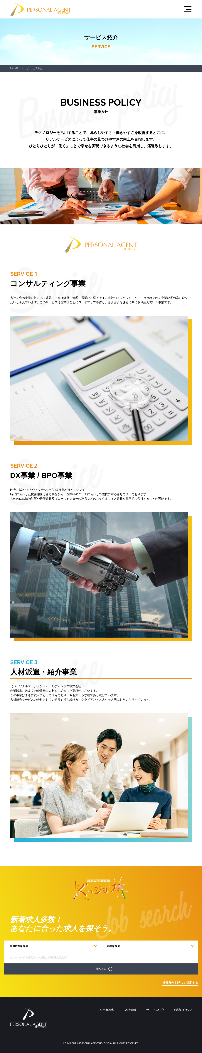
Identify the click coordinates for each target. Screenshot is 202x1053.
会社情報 (130, 1009)
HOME (14, 68)
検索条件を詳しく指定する (180, 982)
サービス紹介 (35, 68)
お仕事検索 (106, 1009)
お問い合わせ (183, 1009)
